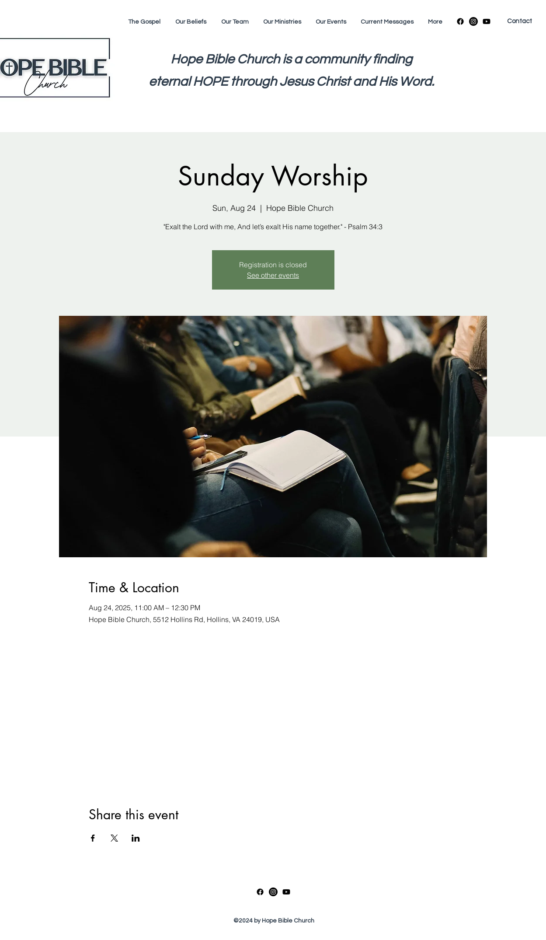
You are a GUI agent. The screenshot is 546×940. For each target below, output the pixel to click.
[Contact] (519, 21)
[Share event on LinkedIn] (136, 838)
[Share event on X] (114, 838)
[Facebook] (460, 21)
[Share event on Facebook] (93, 838)
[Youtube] (486, 21)
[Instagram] (473, 21)
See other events (273, 275)
